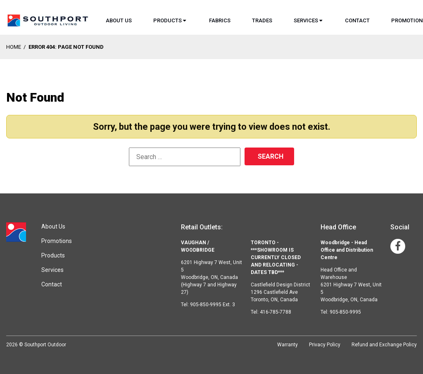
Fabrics (220, 20)
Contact (357, 20)
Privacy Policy (324, 345)
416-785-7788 (275, 312)
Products (167, 20)
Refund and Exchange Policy (384, 345)
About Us (119, 20)
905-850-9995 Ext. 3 (212, 304)
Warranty (287, 345)
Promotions (56, 241)
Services (306, 20)
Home (13, 47)
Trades (262, 20)
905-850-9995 (345, 312)
